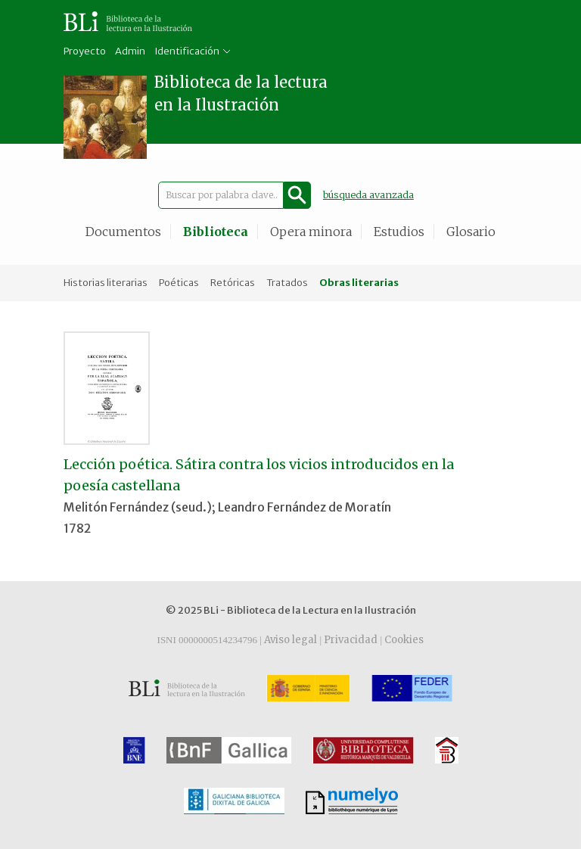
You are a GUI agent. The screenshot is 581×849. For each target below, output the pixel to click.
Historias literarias (106, 282)
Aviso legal (290, 639)
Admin (130, 51)
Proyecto (85, 51)
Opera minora (311, 231)
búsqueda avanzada (368, 194)
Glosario (471, 231)
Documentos (123, 231)
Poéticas (179, 282)
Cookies (404, 639)
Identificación (186, 51)
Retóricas (232, 282)
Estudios (399, 231)
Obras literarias (359, 282)
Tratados (287, 282)
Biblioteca (215, 231)
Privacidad (350, 639)
